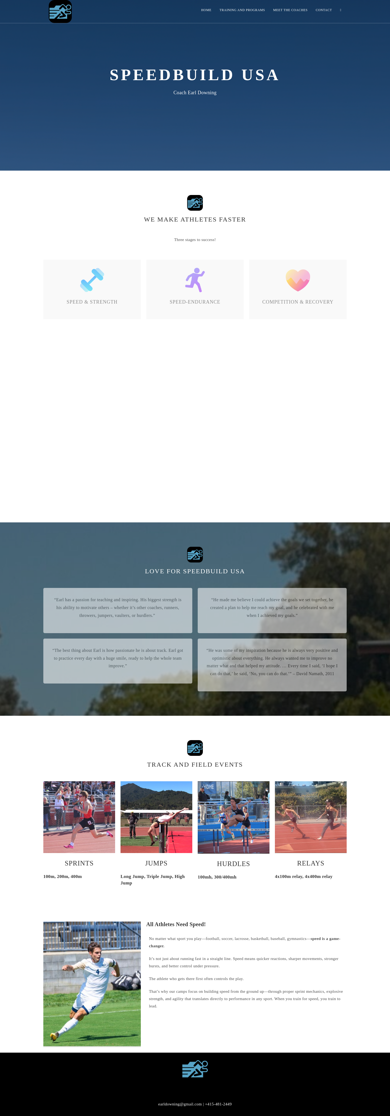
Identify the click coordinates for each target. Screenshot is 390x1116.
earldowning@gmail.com (180, 1104)
